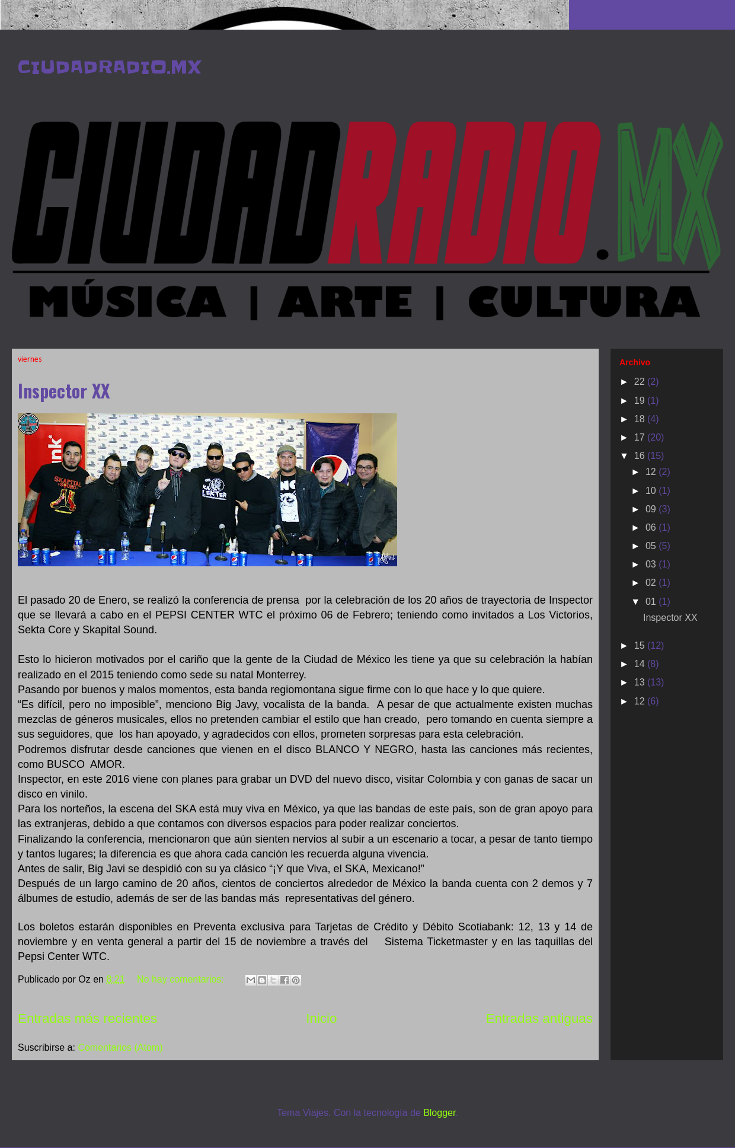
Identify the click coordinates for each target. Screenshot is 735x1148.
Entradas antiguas (539, 1018)
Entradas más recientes (87, 1018)
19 (640, 401)
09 (652, 509)
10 (652, 491)
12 (652, 472)
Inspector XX (64, 390)
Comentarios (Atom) (120, 1047)
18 (640, 419)
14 (640, 664)
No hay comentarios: (181, 979)
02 (652, 583)
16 (640, 456)
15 (640, 645)
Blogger (439, 1113)
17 (640, 437)
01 (652, 602)
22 (640, 382)
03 (652, 564)
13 (640, 682)
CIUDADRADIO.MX (109, 67)
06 (652, 527)
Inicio (321, 1018)
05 (652, 546)
